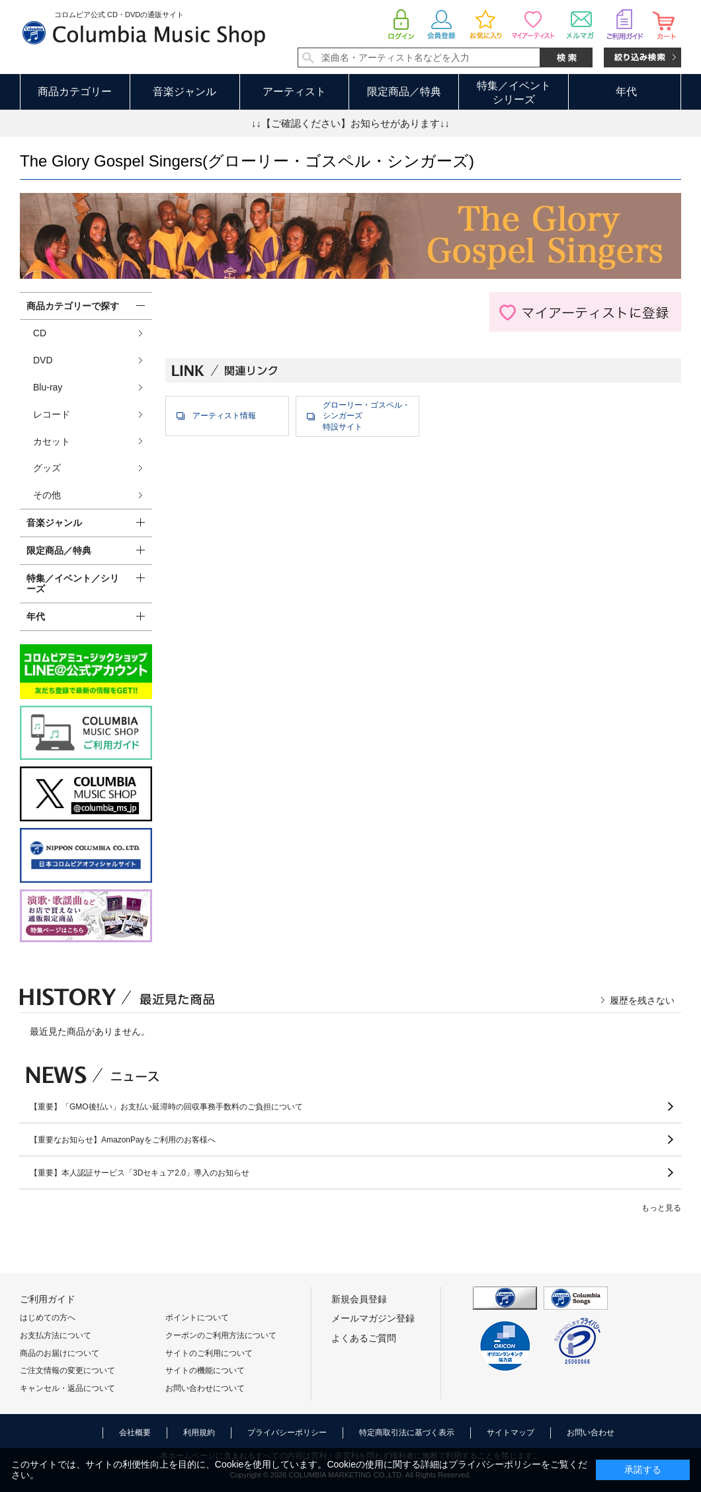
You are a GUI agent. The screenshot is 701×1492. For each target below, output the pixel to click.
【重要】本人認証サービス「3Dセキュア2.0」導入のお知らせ (139, 1172)
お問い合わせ (590, 1432)
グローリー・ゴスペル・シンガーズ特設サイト (366, 416)
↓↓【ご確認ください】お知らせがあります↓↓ (350, 123)
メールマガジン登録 (373, 1318)
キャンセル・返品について (67, 1388)
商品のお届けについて (59, 1353)
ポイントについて (197, 1317)
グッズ (47, 468)
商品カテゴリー (75, 91)
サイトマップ (510, 1432)
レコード (51, 414)
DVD (43, 360)
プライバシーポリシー (287, 1432)
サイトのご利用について (209, 1353)
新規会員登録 (359, 1299)
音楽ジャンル (184, 91)
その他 (47, 495)
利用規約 (199, 1432)
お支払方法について (55, 1335)
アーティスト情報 (224, 415)
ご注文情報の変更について (67, 1370)
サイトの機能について (205, 1370)
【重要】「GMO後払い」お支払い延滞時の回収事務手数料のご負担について (166, 1106)
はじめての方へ (47, 1317)
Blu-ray (47, 387)
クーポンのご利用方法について (220, 1335)
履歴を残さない (642, 1000)
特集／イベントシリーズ (514, 92)
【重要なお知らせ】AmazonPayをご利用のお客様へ (123, 1139)
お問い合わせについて (205, 1388)
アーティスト (294, 91)
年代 (626, 91)
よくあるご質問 (363, 1338)
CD (39, 333)
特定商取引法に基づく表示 (406, 1432)
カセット (51, 441)
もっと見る (661, 1207)
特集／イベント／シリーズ (72, 584)
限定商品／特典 (404, 91)
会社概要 (135, 1432)
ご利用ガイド (47, 1299)
